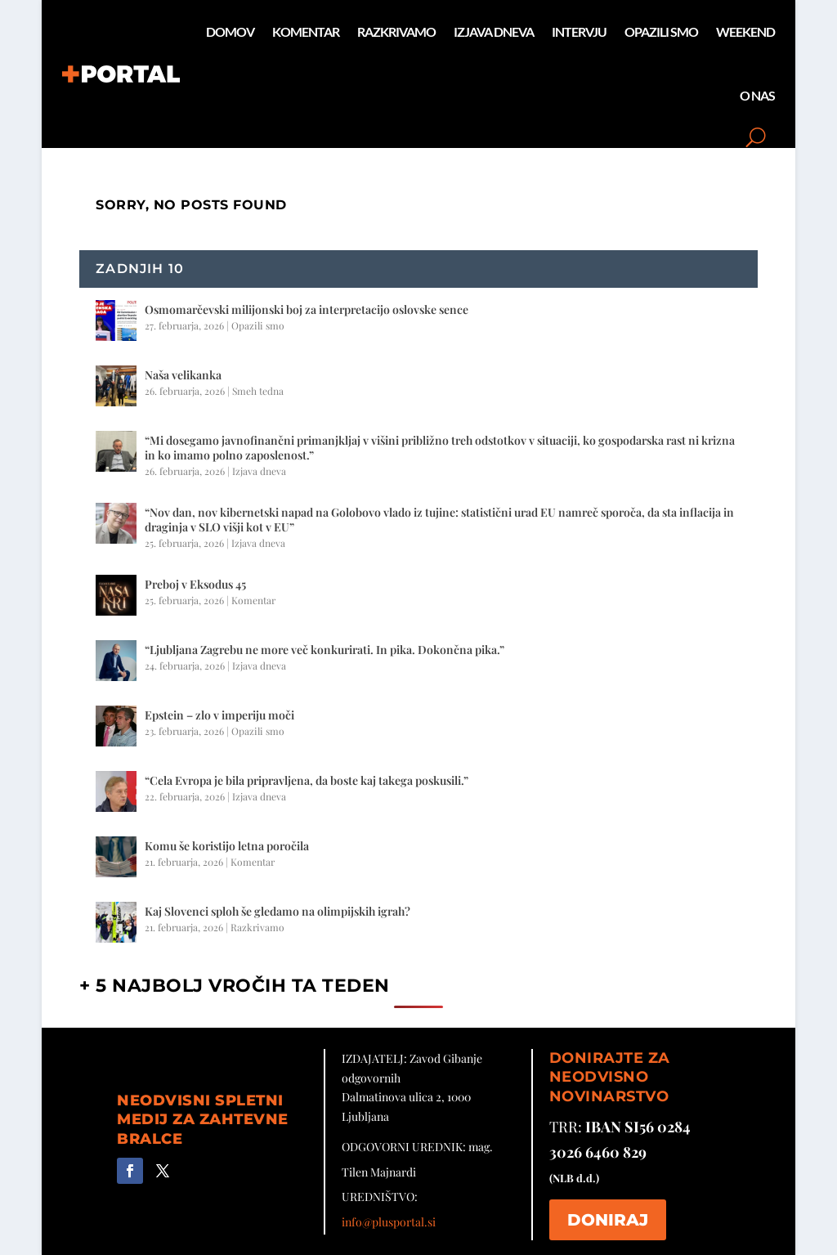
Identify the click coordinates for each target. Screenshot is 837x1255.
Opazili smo (661, 31)
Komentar (305, 31)
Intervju (579, 31)
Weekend (745, 31)
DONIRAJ (607, 1220)
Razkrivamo (396, 31)
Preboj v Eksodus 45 (195, 584)
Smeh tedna (258, 390)
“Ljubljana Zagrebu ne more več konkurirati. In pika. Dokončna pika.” (324, 649)
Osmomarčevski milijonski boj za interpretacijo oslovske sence (306, 309)
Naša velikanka (183, 375)
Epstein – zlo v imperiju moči (219, 715)
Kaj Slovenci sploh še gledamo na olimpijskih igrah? (277, 911)
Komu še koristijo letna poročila (227, 846)
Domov (230, 31)
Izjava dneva (494, 31)
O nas (757, 95)
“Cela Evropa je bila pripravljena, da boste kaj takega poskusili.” (306, 780)
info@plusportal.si (389, 1222)
